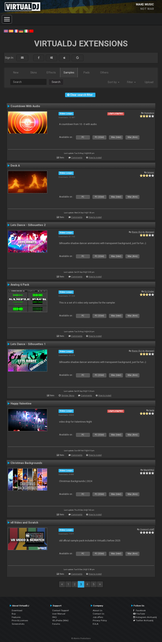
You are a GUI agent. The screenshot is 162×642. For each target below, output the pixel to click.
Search (56, 81)
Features (16, 617)
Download (17, 610)
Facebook (139, 610)
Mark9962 (149, 470)
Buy (14, 613)
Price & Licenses (20, 620)
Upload (149, 82)
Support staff (147, 529)
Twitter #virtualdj (143, 620)
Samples (69, 72)
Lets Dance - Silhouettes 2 (28, 225)
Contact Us (98, 613)
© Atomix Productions (81, 638)
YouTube (139, 613)
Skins (33, 72)
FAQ (54, 617)
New (16, 72)
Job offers (98, 617)
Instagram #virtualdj (145, 617)
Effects (51, 72)
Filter (131, 82)
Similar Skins (67, 395)
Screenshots (18, 624)
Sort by (113, 82)
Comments (76, 157)
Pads (86, 72)
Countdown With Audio (25, 106)
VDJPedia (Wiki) (60, 620)
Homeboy (149, 113)
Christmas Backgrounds (26, 462)
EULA (95, 624)
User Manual (58, 613)
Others (104, 72)
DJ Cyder (149, 291)
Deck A (15, 165)
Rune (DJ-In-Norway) (143, 232)
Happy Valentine (21, 403)
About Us (97, 610)
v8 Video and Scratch (24, 522)
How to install (95, 157)
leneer (150, 172)
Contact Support (60, 610)
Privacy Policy (100, 620)
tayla (151, 410)
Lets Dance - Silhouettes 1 (28, 344)
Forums (56, 624)
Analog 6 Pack (20, 284)
